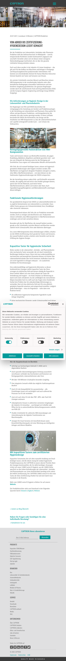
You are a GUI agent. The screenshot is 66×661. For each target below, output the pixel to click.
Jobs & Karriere (14, 633)
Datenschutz (22, 655)
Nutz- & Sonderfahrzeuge (17, 590)
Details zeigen (54, 349)
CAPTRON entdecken (16, 628)
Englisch (30, 491)
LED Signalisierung (15, 559)
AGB (28, 655)
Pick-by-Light (13, 561)
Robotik (12, 593)
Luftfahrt (12, 585)
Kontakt (12, 601)
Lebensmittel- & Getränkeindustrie (20, 575)
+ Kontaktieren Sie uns (17, 523)
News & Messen (15, 638)
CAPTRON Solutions (15, 625)
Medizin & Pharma (15, 588)
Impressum (13, 655)
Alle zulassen (54, 356)
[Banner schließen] (63, 304)
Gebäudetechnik (14, 580)
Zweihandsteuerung (15, 551)
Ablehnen (12, 356)
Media (12, 612)
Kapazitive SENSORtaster (17, 548)
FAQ (11, 614)
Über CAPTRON (14, 623)
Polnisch (37, 491)
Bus (11, 572)
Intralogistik (13, 583)
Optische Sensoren (15, 556)
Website (13, 484)
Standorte (13, 635)
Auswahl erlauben (33, 356)
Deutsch (23, 491)
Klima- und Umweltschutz (17, 630)
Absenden (45, 537)
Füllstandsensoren (15, 554)
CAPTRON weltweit (15, 609)
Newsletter (13, 606)
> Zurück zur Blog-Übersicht (19, 509)
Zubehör (12, 564)
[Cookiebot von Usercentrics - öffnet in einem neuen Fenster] (49, 304)
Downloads (13, 604)
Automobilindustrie (15, 577)
